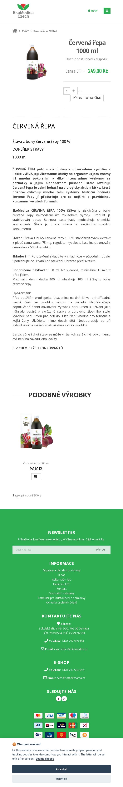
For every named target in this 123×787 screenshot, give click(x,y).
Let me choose (45, 758)
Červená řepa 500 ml (36, 463)
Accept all (61, 769)
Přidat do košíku (87, 98)
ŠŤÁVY (25, 30)
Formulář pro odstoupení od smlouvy (61, 598)
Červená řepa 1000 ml (45, 30)
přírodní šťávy (31, 495)
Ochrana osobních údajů (61, 602)
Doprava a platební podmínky (61, 570)
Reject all (61, 778)
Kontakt (62, 588)
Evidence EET (61, 584)
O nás (61, 575)
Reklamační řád (61, 579)
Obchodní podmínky (61, 593)
